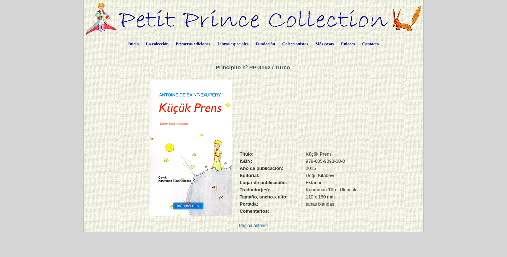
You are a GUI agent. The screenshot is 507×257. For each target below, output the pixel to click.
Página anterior (253, 225)
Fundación (265, 43)
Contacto (370, 43)
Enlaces (348, 43)
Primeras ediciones (193, 43)
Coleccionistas (295, 43)
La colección (157, 43)
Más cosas (324, 43)
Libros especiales (233, 43)
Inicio (133, 43)
